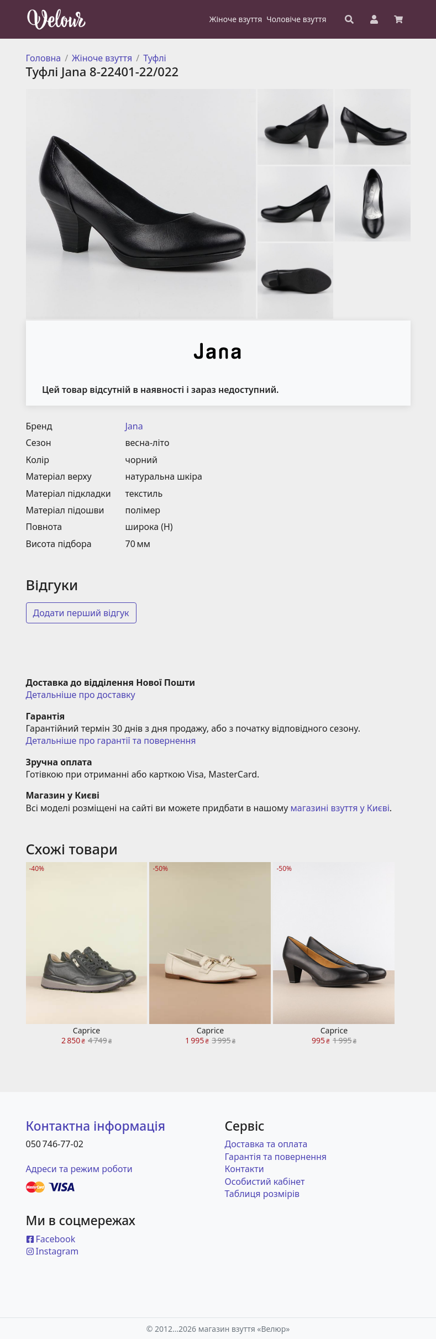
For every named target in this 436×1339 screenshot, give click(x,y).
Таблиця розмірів (262, 1194)
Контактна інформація (95, 1126)
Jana (134, 426)
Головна (43, 58)
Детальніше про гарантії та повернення (111, 740)
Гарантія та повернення (276, 1157)
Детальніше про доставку (80, 695)
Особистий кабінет (265, 1181)
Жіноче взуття (102, 58)
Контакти (244, 1169)
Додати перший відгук (81, 613)
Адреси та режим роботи (79, 1169)
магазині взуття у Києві (340, 808)
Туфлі (154, 58)
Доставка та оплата (266, 1144)
